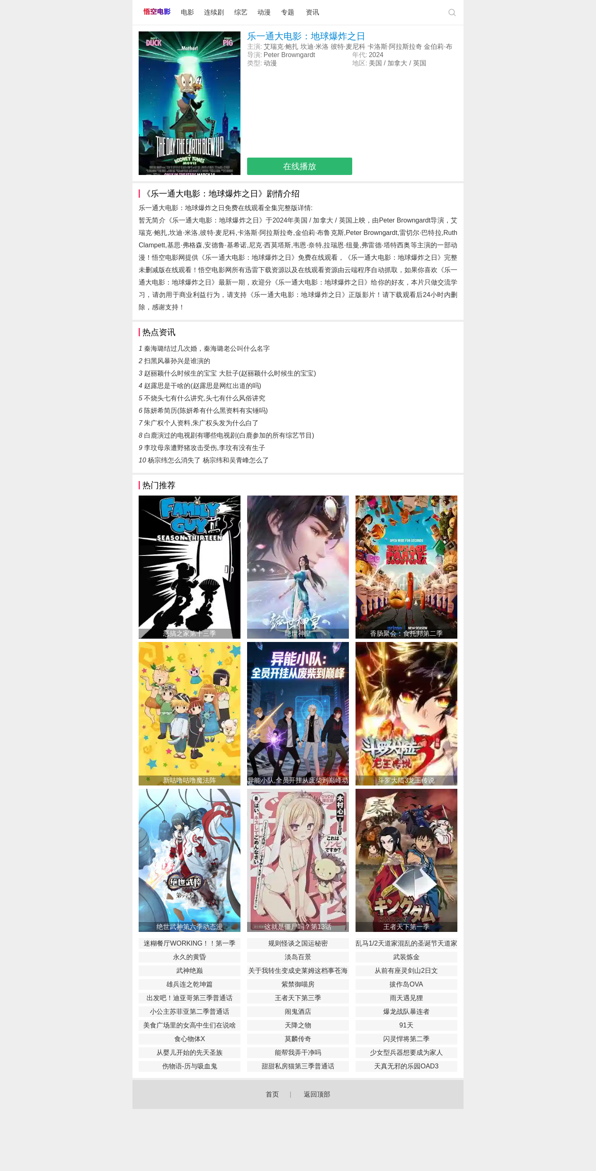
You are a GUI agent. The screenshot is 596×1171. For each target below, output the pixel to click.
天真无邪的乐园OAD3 (406, 1066)
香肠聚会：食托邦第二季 (406, 633)
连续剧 (214, 12)
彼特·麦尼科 (348, 46)
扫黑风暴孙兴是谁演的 (177, 360)
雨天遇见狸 (406, 997)
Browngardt (298, 54)
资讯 (312, 12)
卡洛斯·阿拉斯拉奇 (395, 46)
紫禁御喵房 (298, 984)
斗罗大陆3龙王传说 (406, 780)
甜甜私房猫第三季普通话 (298, 1066)
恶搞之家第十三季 (189, 633)
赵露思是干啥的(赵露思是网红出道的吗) (202, 385)
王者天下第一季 (406, 926)
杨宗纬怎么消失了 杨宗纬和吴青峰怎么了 (208, 460)
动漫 (264, 12)
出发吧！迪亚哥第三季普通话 (190, 997)
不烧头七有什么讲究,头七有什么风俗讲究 (204, 398)
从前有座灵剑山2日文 (406, 970)
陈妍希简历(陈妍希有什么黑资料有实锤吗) (206, 410)
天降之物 (298, 1025)
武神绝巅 (189, 970)
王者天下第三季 (298, 997)
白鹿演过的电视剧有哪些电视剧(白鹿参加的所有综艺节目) (229, 435)
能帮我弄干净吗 (298, 1052)
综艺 (241, 12)
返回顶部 (317, 1094)
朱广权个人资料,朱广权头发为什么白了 (201, 422)
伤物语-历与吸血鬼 (189, 1066)
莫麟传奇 (298, 1038)
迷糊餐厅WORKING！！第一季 (190, 943)
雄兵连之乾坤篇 (189, 984)
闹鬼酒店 (298, 1011)
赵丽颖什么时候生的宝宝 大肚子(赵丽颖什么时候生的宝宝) (230, 373)
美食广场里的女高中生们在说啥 (189, 1025)
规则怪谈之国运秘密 (298, 943)
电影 (187, 12)
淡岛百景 (298, 956)
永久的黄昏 (189, 956)
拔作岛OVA (406, 984)
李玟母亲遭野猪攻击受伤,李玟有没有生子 (204, 447)
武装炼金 (406, 956)
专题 (288, 12)
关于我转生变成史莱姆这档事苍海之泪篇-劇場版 (298, 971)
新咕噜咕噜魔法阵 (189, 780)
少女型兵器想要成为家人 (406, 1052)
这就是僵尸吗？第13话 (298, 926)
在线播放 (299, 166)
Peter (271, 54)
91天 (406, 1025)
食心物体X (189, 1038)
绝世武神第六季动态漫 (189, 926)
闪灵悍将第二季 (406, 1038)
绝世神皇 (298, 633)
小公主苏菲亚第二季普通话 (189, 1011)
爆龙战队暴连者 (406, 1011)
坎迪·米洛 (314, 46)
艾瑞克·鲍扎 (281, 46)
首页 (272, 1094)
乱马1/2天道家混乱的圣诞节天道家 (406, 943)
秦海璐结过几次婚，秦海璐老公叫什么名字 (207, 348)
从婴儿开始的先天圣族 (189, 1052)
